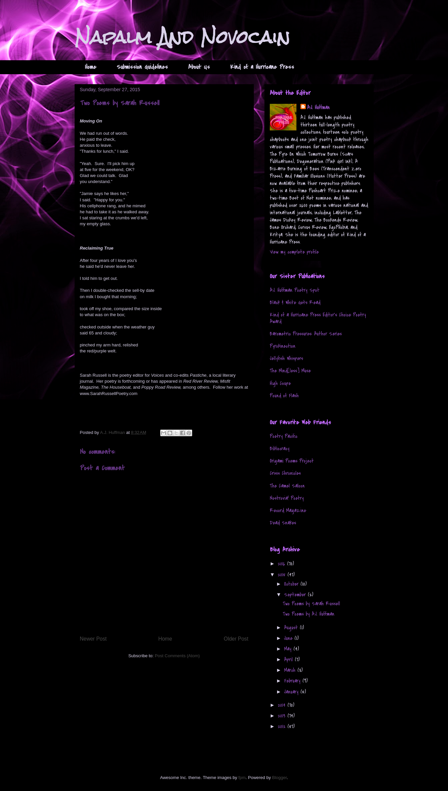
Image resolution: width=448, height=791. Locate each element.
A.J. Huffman (318, 107)
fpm (242, 777)
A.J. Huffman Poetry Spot (294, 290)
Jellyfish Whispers (286, 358)
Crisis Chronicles (285, 473)
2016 (282, 563)
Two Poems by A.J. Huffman (308, 614)
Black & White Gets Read (295, 302)
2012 (282, 726)
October (292, 584)
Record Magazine (288, 510)
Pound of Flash (284, 395)
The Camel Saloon (287, 486)
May (288, 649)
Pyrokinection (282, 346)
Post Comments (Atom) (177, 655)
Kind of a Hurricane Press (262, 67)
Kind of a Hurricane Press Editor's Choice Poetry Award (318, 318)
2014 (282, 705)
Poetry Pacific (283, 436)
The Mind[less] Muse (290, 370)
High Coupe (280, 383)
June (289, 638)
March (290, 670)
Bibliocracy (279, 448)
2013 (282, 715)
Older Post (236, 639)
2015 (282, 574)
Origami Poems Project (292, 461)
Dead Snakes (283, 522)
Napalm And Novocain (182, 37)
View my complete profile (294, 252)
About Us (199, 67)
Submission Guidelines (142, 67)
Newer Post (93, 639)
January (292, 691)
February (293, 681)
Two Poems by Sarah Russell (311, 603)
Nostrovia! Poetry (287, 498)
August (292, 627)
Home (90, 67)
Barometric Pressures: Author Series (306, 333)
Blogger (279, 777)
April (289, 659)
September (296, 594)
